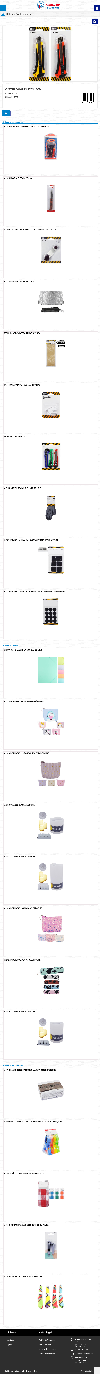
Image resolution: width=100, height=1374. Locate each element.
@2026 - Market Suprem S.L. (14, 1371)
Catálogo (10, 14)
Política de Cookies (46, 1345)
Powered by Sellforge (88, 1371)
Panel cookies (31, 1371)
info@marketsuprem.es (84, 1354)
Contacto (10, 1340)
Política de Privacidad (47, 1340)
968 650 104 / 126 (81, 1350)
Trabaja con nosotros (47, 1354)
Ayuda (9, 1345)
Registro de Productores (48, 1349)
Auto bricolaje (24, 14)
